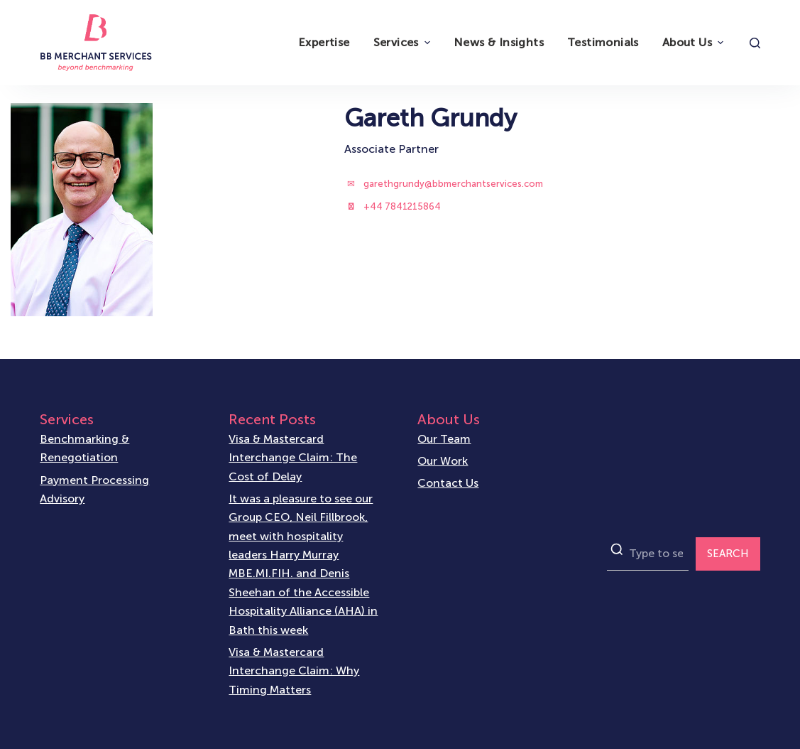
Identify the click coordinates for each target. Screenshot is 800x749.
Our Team (444, 439)
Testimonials (603, 42)
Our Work (442, 461)
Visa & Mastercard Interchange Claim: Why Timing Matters (294, 670)
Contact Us (447, 483)
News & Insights (499, 42)
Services (403, 42)
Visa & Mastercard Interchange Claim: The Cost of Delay (293, 457)
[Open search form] (755, 43)
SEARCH (728, 553)
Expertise (324, 42)
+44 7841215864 (402, 206)
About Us (694, 42)
